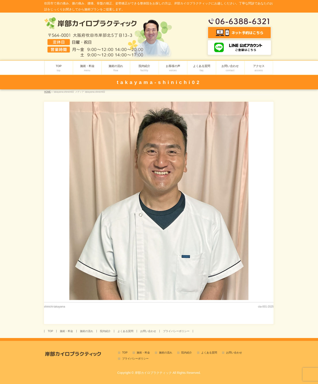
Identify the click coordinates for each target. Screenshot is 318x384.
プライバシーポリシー (176, 331)
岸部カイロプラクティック (153, 372)
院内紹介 (105, 331)
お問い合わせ (148, 331)
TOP (50, 331)
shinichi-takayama (54, 306)
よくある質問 (125, 331)
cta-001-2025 (266, 306)
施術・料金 (66, 331)
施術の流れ (86, 331)
